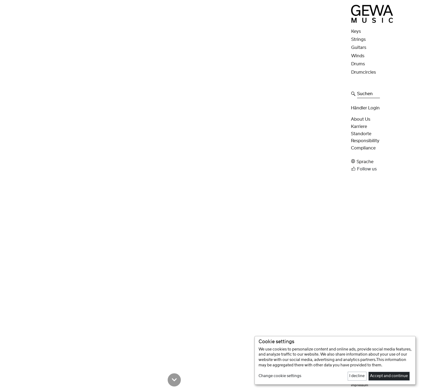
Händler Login (365, 108)
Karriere (359, 126)
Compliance (363, 148)
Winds (357, 56)
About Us (360, 119)
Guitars (358, 47)
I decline (357, 376)
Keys (356, 31)
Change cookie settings (280, 376)
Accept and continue (389, 376)
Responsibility (365, 141)
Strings (358, 39)
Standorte (361, 134)
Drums (358, 64)
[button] (384, 161)
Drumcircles (363, 72)
